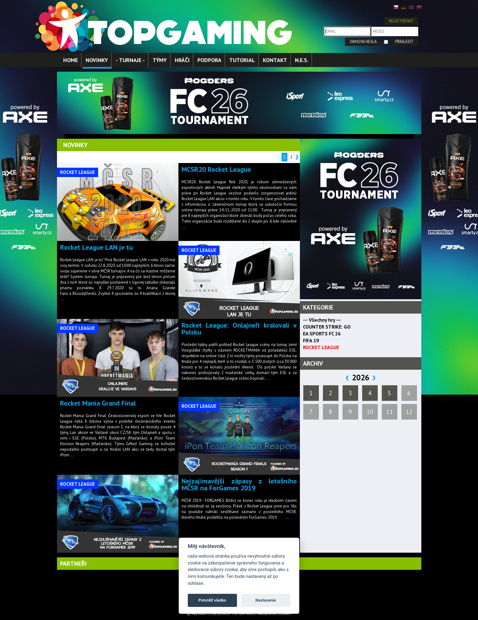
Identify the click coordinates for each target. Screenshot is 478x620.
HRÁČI (182, 60)
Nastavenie (265, 600)
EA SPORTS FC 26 (322, 333)
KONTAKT (275, 60)
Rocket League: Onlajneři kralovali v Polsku (239, 328)
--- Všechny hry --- (322, 320)
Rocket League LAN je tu (96, 247)
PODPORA (209, 60)
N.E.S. (301, 60)
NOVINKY (97, 60)
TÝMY (160, 60)
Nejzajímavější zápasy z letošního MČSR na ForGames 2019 (239, 484)
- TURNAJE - (130, 60)
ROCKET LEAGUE (321, 347)
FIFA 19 (311, 340)
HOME (70, 60)
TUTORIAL (242, 60)
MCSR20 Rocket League (216, 169)
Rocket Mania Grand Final (98, 403)
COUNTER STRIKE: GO (327, 327)
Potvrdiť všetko (212, 600)
